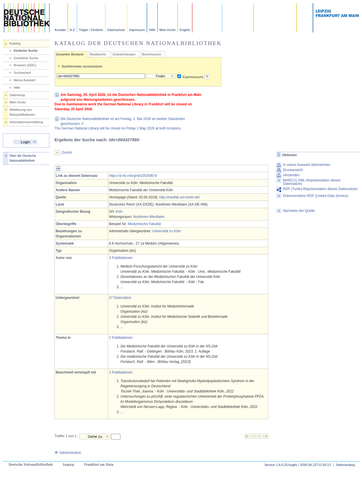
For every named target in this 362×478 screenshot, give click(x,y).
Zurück (66, 152)
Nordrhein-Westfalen (149, 217)
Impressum (137, 30)
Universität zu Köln (166, 231)
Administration (68, 453)
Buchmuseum (151, 54)
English (185, 30)
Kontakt (60, 30)
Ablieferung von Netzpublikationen (22, 112)
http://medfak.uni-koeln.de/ (179, 197)
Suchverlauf (22, 72)
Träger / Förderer (91, 30)
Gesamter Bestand (69, 54)
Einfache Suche (26, 50)
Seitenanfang (345, 465)
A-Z (72, 30)
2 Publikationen (121, 338)
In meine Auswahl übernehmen (306, 165)
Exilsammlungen (124, 54)
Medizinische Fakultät (144, 224)
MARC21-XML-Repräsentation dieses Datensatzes (311, 182)
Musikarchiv (98, 54)
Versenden (291, 175)
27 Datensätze (120, 298)
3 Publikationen (121, 258)
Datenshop (17, 95)
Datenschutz (116, 30)
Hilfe (152, 30)
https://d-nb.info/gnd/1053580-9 (133, 176)
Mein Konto (167, 30)
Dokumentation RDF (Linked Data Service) (315, 196)
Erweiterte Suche (26, 58)
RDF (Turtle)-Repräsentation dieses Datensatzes (320, 189)
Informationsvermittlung (26, 122)
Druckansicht (293, 170)
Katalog (14, 43)
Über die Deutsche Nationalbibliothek (22, 158)
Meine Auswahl (24, 80)
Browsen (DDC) (25, 65)
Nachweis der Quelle (299, 211)
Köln (119, 212)
